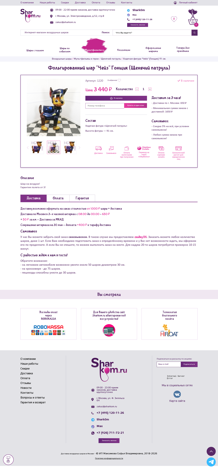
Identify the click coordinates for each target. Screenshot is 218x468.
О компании (27, 3)
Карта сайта (177, 403)
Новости (25, 389)
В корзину (116, 100)
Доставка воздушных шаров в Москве (77, 456)
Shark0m (141, 10)
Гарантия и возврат (33, 404)
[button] (28, 149)
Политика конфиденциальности (109, 460)
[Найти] (152, 34)
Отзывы (110, 3)
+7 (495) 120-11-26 (148, 19)
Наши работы (47, 3)
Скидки (65, 3)
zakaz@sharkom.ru (73, 22)
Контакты (126, 3)
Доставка (80, 3)
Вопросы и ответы (32, 399)
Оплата (96, 3)
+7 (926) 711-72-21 (110, 434)
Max (138, 14)
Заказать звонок (144, 25)
